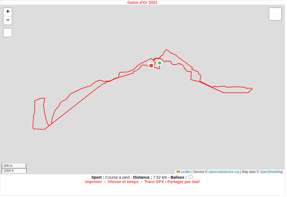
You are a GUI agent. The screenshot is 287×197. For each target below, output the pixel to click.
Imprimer (93, 181)
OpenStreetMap (271, 172)
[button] (159, 63)
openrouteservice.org (224, 172)
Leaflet (184, 172)
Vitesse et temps (123, 181)
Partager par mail (184, 181)
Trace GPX (154, 181)
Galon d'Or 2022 (142, 2)
